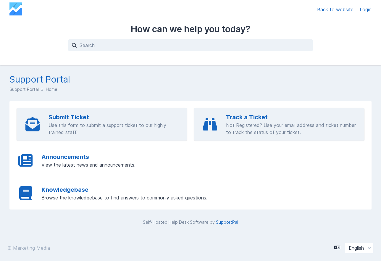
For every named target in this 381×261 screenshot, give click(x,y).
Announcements (65, 156)
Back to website (336, 9)
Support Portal (24, 89)
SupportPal (227, 222)
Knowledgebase (64, 189)
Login (366, 9)
